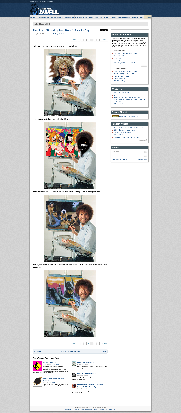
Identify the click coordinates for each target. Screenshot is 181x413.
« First (74, 40)
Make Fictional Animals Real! (122, 56)
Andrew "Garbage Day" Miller (56, 34)
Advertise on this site (86, 409)
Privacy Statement (99, 409)
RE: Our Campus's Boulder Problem (125, 130)
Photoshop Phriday (45, 24)
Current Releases (137, 17)
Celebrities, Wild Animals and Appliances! (126, 63)
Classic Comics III (119, 78)
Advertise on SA (142, 159)
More (144, 66)
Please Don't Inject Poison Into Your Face (126, 137)
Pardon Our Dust (49, 362)
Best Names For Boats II (121, 93)
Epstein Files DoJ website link (128, 116)
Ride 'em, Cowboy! (119, 81)
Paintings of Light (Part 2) (121, 76)
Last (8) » (104, 40)
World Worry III (118, 135)
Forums (32, 17)
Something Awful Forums (49, 1)
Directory (148, 17)
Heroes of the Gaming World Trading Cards (127, 97)
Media (36, 24)
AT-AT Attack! (118, 61)
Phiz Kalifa (55, 382)
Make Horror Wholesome (86, 373)
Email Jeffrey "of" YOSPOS (119, 159)
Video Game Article (82, 389)
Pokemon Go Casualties (121, 104)
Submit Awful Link (110, 409)
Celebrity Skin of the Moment (122, 132)
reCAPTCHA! (118, 58)
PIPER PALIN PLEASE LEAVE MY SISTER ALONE (129, 128)
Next (104, 351)
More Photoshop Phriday (70, 351)
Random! (142, 140)
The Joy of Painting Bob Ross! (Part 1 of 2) (127, 53)
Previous (37, 351)
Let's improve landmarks (86, 362)
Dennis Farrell (55, 364)
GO (145, 152)
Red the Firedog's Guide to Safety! (124, 74)
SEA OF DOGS (118, 95)
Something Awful (35, 1)
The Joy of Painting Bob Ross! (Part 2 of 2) (61, 30)
